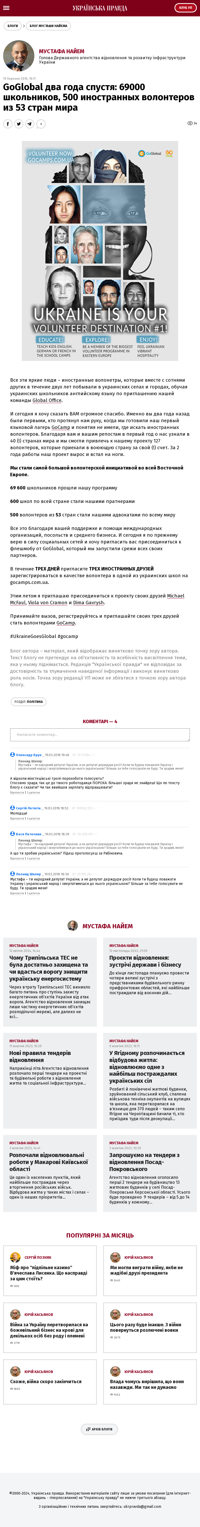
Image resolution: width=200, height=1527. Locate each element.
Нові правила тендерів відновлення (40, 1057)
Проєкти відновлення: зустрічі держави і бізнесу (145, 961)
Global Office (47, 400)
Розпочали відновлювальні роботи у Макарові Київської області (48, 1162)
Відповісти (17, 792)
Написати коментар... (100, 734)
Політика (29, 702)
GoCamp (61, 427)
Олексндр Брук (28, 755)
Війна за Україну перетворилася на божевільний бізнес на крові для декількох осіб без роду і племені (49, 1330)
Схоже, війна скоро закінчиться (46, 1381)
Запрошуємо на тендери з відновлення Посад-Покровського (144, 1162)
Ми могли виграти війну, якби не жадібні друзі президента (146, 1270)
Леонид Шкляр (28, 874)
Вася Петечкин (28, 834)
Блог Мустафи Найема (48, 26)
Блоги (13, 26)
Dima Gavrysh (88, 603)
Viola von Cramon (47, 603)
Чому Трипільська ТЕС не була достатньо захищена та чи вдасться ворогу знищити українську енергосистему (48, 968)
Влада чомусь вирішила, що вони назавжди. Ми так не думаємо (147, 1384)
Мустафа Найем (61, 51)
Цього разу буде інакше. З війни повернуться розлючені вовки (145, 1327)
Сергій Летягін (28, 808)
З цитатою (33, 792)
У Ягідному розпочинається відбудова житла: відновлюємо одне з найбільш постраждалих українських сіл (147, 1067)
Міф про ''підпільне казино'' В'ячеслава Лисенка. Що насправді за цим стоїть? (48, 1273)
